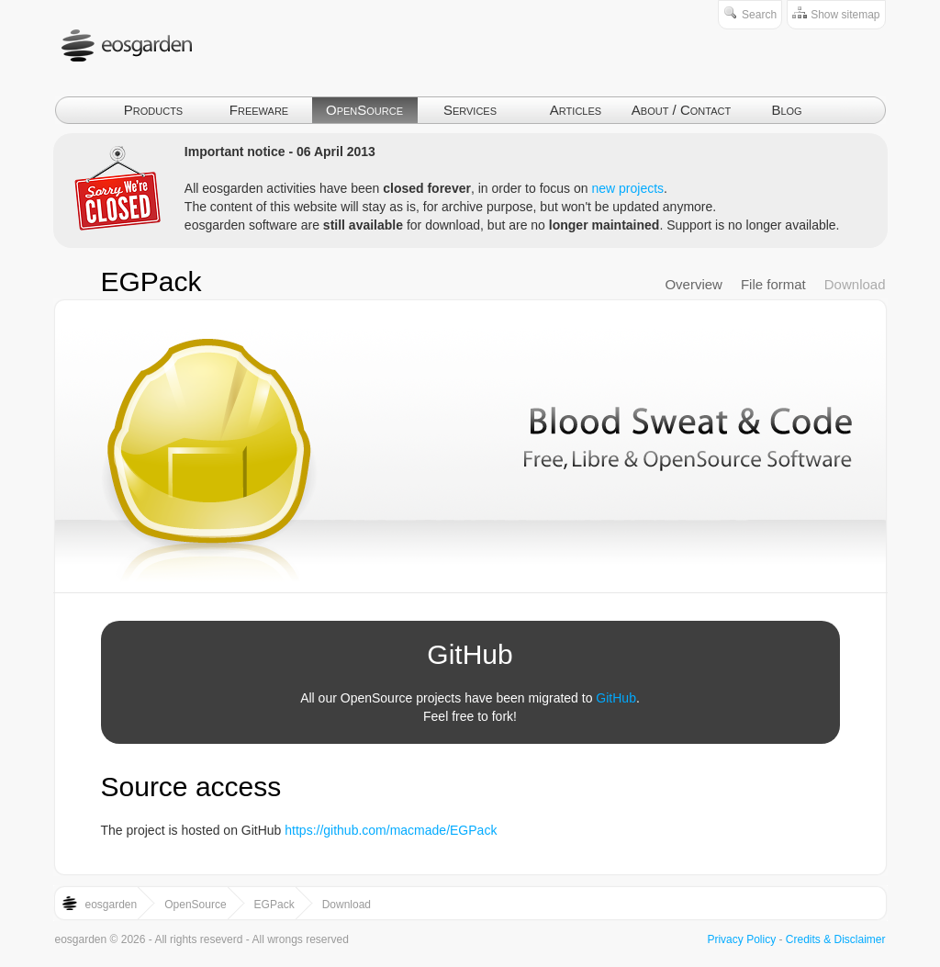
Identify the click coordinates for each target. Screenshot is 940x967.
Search (759, 14)
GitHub (616, 698)
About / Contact (681, 110)
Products (153, 110)
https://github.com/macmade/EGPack (391, 830)
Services (470, 110)
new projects (627, 188)
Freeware (258, 110)
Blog (786, 110)
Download (855, 284)
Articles (575, 110)
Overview (693, 284)
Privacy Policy (741, 939)
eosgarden (111, 904)
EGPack (151, 281)
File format (773, 284)
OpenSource (364, 110)
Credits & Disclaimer (836, 939)
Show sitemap (845, 14)
